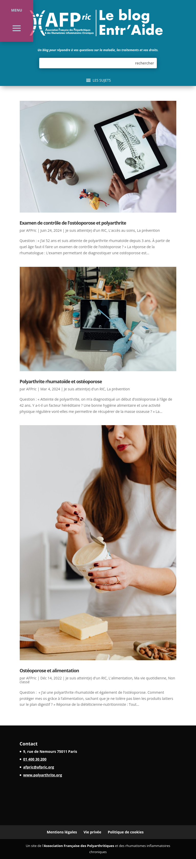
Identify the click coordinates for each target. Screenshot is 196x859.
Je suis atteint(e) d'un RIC (86, 230)
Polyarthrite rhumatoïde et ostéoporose (61, 381)
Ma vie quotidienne (150, 678)
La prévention (148, 230)
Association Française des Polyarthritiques (79, 845)
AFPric (31, 230)
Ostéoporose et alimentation (49, 670)
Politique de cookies (126, 832)
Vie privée (92, 832)
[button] (102, 80)
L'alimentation (120, 678)
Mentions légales (62, 832)
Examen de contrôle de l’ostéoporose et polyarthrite (73, 223)
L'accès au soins (121, 230)
